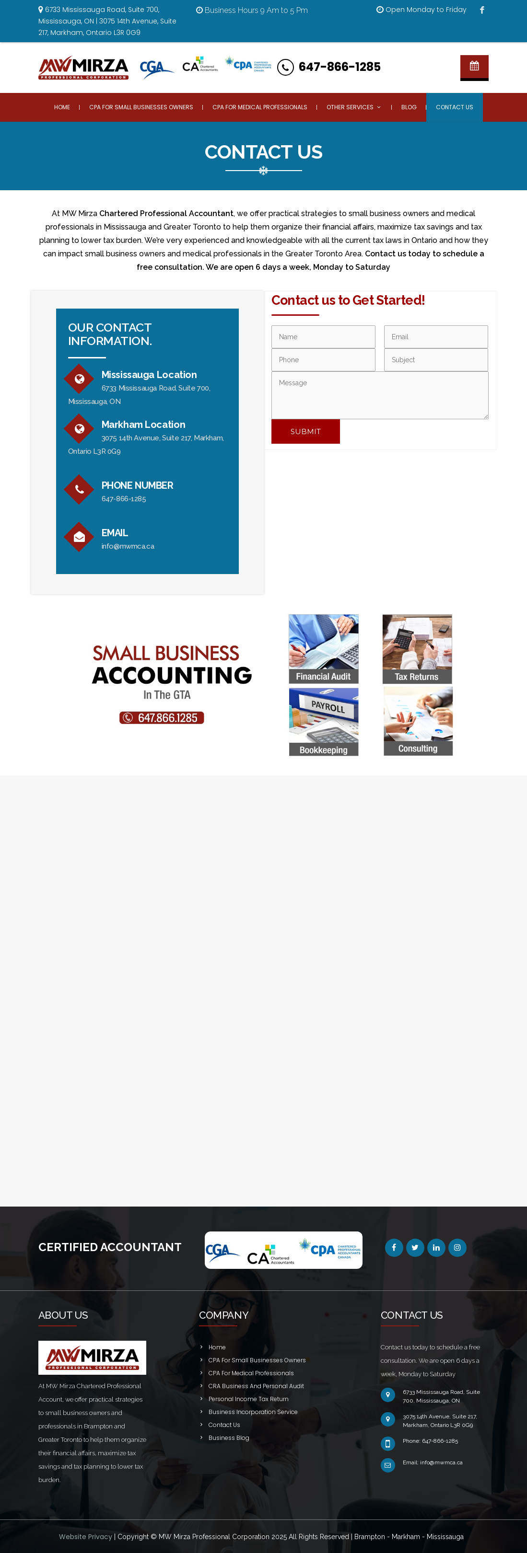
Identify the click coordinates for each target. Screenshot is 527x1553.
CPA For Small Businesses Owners (141, 107)
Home (62, 107)
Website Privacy (86, 1536)
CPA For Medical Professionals (259, 107)
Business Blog (229, 1438)
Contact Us (454, 107)
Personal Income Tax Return (249, 1399)
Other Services (354, 107)
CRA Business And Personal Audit (256, 1386)
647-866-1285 (340, 67)
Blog (409, 107)
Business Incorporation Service (253, 1412)
